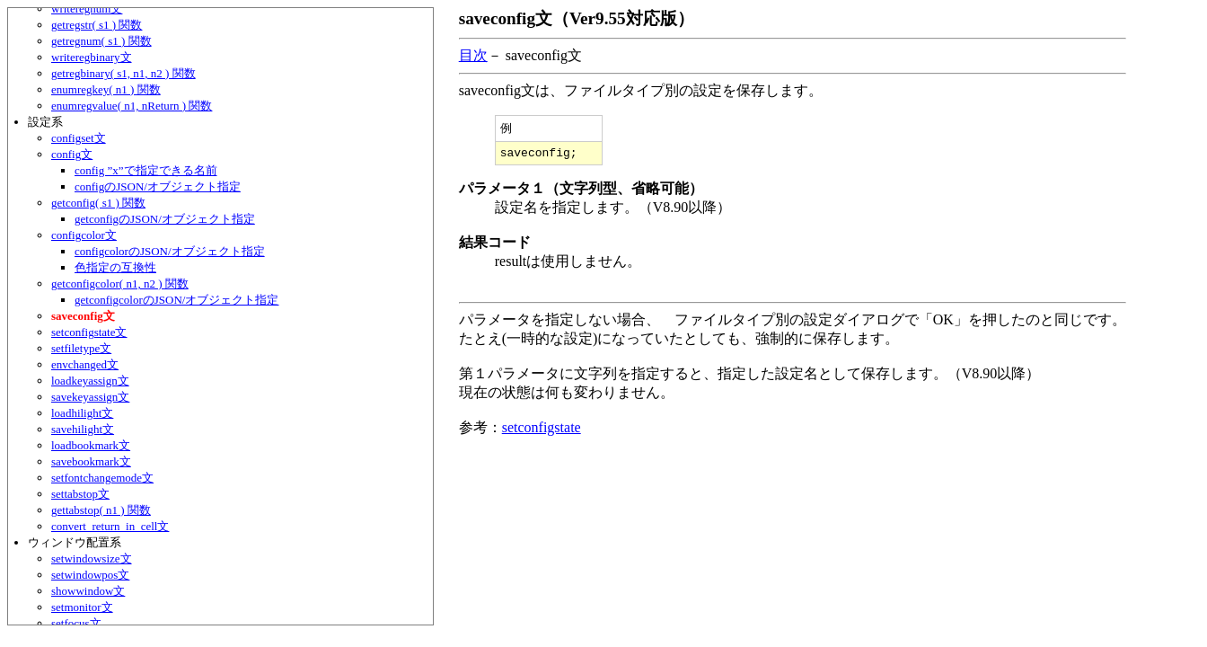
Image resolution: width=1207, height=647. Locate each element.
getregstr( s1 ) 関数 (96, 24)
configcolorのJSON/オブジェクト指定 (170, 251)
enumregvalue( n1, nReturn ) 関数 (131, 105)
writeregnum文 (86, 8)
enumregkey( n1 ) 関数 (106, 89)
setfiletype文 (81, 348)
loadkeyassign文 (90, 380)
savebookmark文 (91, 461)
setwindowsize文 (91, 558)
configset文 (78, 138)
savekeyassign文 (90, 396)
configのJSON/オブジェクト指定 (158, 186)
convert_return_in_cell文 (110, 526)
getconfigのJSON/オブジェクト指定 (165, 219)
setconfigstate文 (89, 332)
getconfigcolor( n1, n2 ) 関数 (120, 283)
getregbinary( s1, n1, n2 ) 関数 (123, 73)
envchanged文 (85, 364)
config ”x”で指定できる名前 (146, 170)
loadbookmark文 (90, 445)
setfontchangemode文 (102, 477)
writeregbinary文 (91, 57)
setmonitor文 (82, 607)
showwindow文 (88, 591)
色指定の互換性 (115, 267)
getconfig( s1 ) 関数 (98, 202)
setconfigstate (541, 431)
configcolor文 (84, 235)
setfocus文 (76, 623)
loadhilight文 (82, 413)
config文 (72, 154)
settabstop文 (80, 494)
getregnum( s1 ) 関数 (101, 41)
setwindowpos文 (90, 574)
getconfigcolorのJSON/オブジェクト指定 (176, 299)
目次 (473, 55)
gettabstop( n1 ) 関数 (101, 510)
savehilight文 (82, 429)
